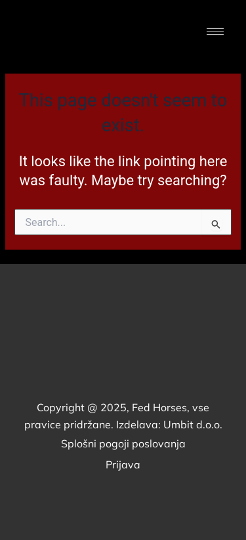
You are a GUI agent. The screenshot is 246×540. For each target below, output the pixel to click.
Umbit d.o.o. (192, 424)
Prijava (123, 464)
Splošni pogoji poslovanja (123, 443)
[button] (215, 32)
